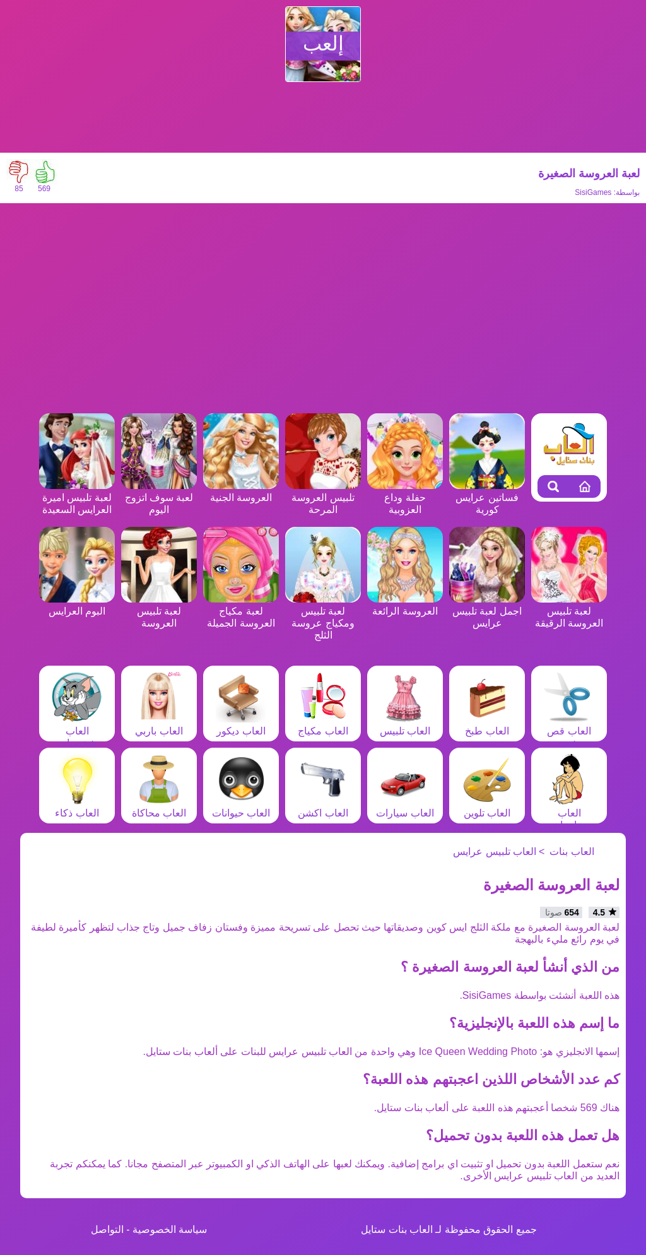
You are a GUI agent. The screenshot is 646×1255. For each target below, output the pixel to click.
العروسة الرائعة (405, 605)
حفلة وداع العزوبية (405, 497)
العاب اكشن (323, 807)
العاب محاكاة (159, 807)
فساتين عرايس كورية (487, 497)
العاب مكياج (323, 725)
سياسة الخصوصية (169, 1229)
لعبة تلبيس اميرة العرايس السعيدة (77, 497)
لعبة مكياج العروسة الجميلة (241, 611)
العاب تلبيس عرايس (494, 851)
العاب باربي (159, 725)
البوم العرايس (77, 605)
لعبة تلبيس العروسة (159, 611)
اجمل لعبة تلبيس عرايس (487, 611)
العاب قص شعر (569, 731)
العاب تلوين (487, 807)
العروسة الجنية (241, 491)
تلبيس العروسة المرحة (323, 497)
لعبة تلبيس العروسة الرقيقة (569, 611)
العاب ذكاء (77, 807)
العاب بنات (571, 851)
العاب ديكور (241, 725)
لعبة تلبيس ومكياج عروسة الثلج (323, 617)
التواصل (107, 1229)
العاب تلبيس (405, 725)
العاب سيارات (404, 807)
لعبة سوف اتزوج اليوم (159, 497)
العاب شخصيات (77, 731)
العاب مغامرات (569, 813)
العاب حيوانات (241, 807)
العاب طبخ (487, 725)
